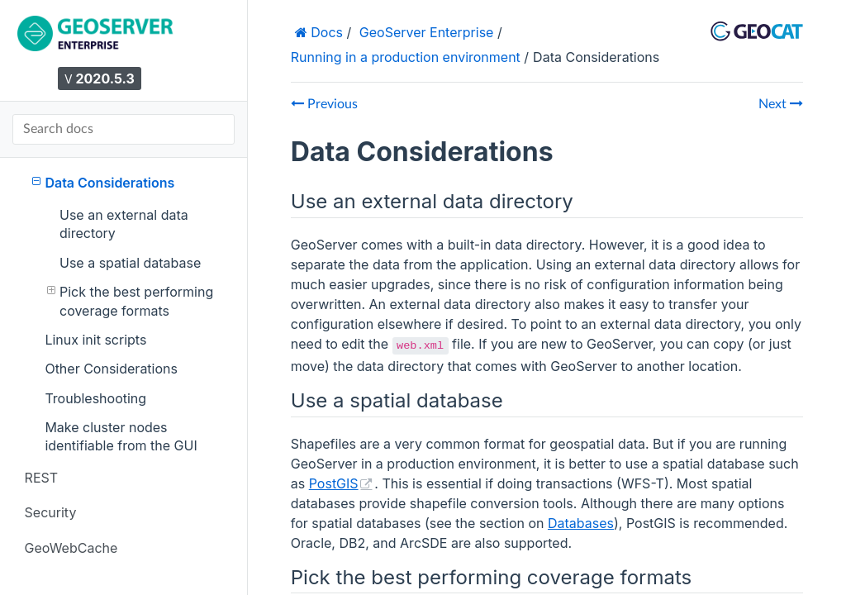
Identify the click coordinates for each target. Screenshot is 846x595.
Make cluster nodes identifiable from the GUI (121, 436)
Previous (324, 104)
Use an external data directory (123, 224)
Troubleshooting (95, 398)
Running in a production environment (405, 57)
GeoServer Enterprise (426, 32)
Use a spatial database (130, 263)
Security (51, 512)
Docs (325, 32)
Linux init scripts (95, 339)
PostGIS (334, 483)
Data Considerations (103, 182)
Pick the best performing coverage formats (130, 300)
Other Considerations (111, 368)
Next (780, 104)
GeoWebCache (71, 548)
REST (41, 477)
